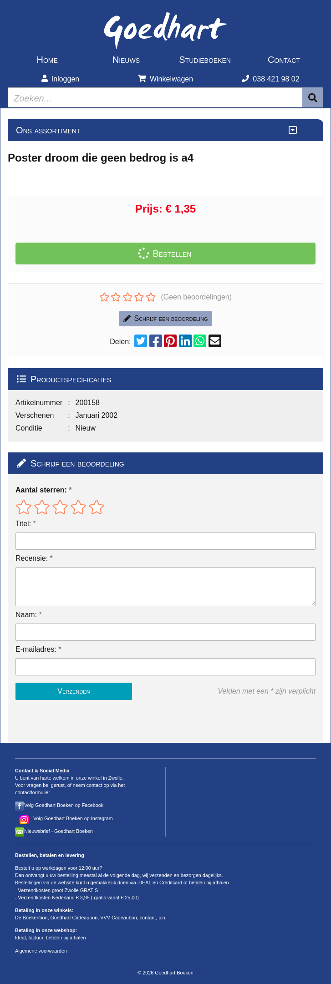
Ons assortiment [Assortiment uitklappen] (48, 130)
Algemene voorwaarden (41, 951)
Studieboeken (205, 60)
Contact (284, 60)
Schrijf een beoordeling (165, 318)
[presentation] (73, 721)
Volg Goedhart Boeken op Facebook (63, 805)
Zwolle (115, 778)
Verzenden (73, 691)
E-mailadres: (35, 649)
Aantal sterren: (41, 490)
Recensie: (31, 558)
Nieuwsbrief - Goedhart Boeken (58, 831)
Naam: (26, 615)
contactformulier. (33, 792)
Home (46, 60)
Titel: (23, 524)
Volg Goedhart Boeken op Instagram (73, 818)
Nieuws (126, 60)
